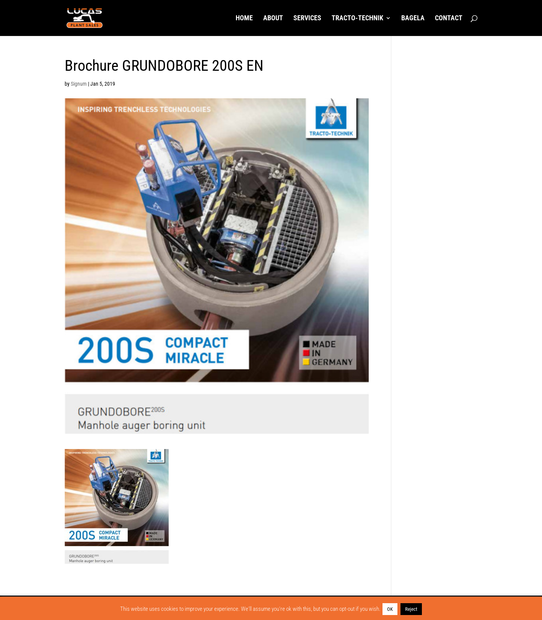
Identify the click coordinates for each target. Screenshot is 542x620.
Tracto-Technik (357, 18)
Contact (448, 18)
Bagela (413, 18)
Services (307, 18)
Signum (79, 84)
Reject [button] (411, 609)
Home (244, 18)
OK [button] (390, 609)
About (273, 18)
